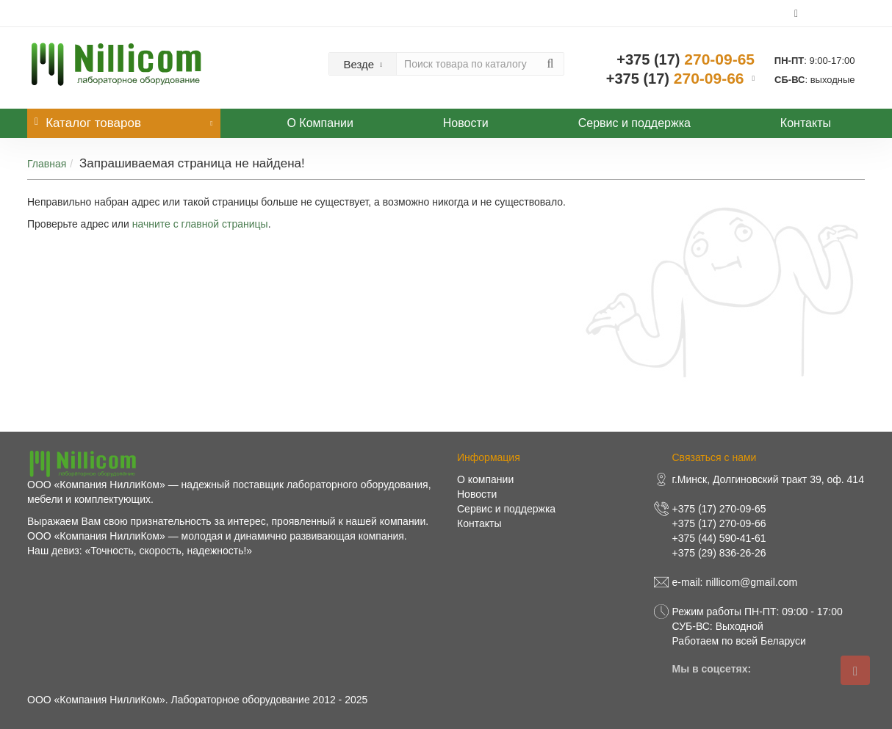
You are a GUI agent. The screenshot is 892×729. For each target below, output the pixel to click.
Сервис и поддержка (634, 123)
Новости (466, 123)
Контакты (805, 123)
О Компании (320, 123)
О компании (485, 479)
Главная (46, 164)
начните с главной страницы (200, 224)
